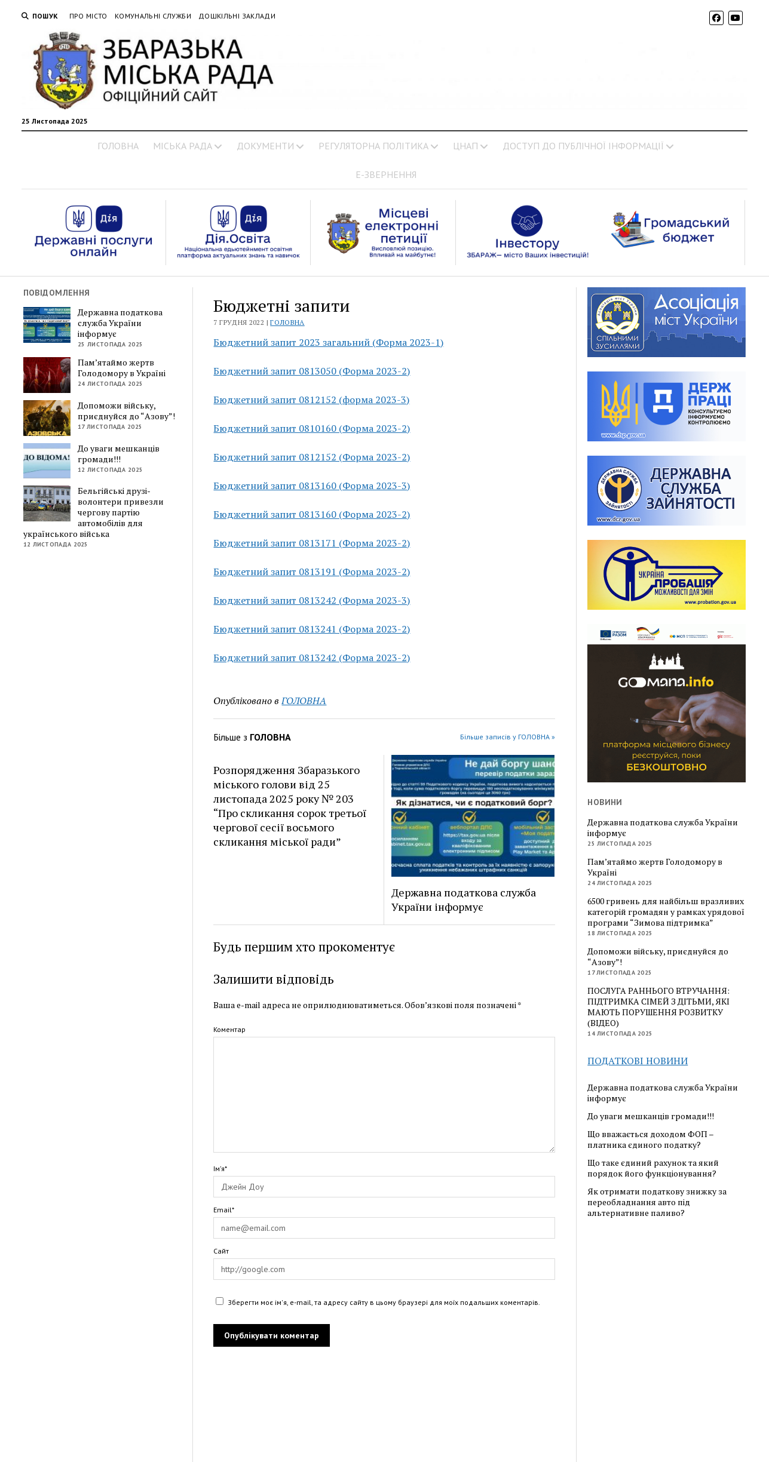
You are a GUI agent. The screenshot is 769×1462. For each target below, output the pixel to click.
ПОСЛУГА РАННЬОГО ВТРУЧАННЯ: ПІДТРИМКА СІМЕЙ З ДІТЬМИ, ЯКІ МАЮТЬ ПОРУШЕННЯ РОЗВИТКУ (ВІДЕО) (658, 1006)
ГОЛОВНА (118, 146)
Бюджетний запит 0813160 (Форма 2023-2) (311, 514)
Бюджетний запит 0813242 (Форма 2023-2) (311, 657)
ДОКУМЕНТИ (265, 146)
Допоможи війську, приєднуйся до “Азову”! (126, 411)
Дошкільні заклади (236, 15)
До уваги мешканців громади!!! (119, 454)
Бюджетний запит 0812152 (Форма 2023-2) (311, 456)
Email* (223, 1209)
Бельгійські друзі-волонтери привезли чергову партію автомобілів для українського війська (93, 512)
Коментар (229, 1029)
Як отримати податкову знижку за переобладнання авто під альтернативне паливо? (657, 1202)
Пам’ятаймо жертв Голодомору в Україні (122, 368)
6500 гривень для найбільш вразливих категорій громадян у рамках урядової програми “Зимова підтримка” (666, 912)
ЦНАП (465, 146)
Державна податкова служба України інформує (120, 323)
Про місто (88, 15)
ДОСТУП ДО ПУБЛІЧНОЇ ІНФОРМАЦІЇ (583, 146)
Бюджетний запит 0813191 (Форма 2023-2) (311, 571)
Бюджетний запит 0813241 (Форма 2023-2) (311, 628)
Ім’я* (220, 1168)
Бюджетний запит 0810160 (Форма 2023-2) (311, 428)
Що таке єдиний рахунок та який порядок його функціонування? (653, 1168)
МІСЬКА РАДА (182, 146)
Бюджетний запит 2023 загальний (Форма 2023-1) (328, 342)
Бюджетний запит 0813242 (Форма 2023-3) (311, 600)
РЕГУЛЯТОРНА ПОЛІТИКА (373, 146)
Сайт (221, 1250)
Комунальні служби (153, 15)
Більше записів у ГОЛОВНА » (507, 736)
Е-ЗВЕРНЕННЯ (386, 174)
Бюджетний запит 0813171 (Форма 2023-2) (311, 542)
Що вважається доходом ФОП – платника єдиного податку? (650, 1139)
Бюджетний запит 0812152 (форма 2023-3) (311, 399)
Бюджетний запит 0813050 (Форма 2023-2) (311, 370)
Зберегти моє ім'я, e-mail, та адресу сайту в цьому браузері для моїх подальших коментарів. (384, 1302)
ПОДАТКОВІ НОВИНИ (637, 1060)
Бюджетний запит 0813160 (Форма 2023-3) (311, 485)
